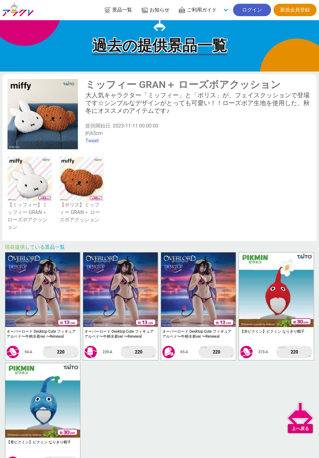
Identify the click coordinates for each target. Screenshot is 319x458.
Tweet (92, 141)
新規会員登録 (295, 10)
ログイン (252, 10)
